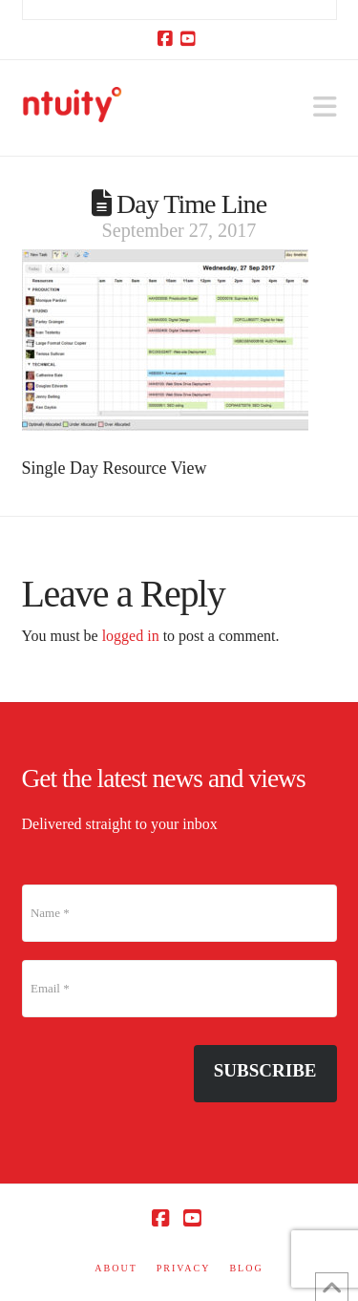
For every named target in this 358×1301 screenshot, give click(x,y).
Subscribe (265, 1070)
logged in (130, 636)
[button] (325, 107)
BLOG (246, 1268)
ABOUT (116, 1268)
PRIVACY (184, 1268)
